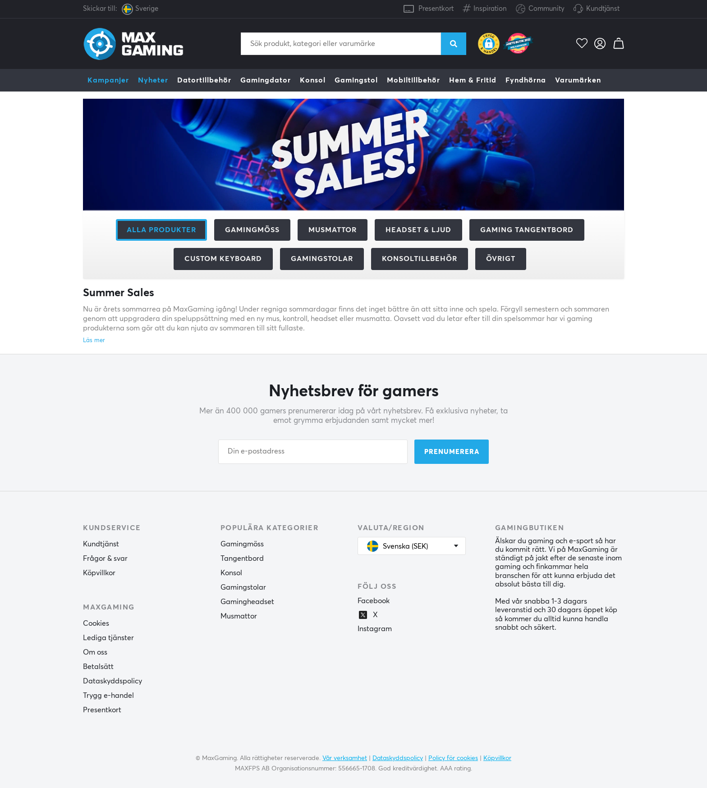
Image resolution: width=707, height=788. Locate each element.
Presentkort (436, 8)
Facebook (374, 601)
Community (540, 9)
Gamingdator (265, 80)
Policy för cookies (453, 758)
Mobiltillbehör (413, 80)
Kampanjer (108, 80)
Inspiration (485, 7)
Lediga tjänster (108, 637)
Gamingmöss (252, 230)
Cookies (96, 623)
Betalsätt (98, 666)
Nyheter (153, 80)
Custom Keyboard (223, 258)
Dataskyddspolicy (112, 681)
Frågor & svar (105, 558)
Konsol (313, 80)
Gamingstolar (322, 258)
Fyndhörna (525, 80)
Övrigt (500, 258)
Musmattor (332, 230)
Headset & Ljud (418, 230)
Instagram (375, 628)
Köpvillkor (99, 573)
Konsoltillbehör (419, 258)
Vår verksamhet (344, 758)
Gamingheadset (247, 601)
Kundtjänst (603, 8)
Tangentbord (242, 558)
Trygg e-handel (108, 695)
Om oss (95, 652)
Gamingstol (356, 80)
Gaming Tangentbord (527, 230)
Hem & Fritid (472, 80)
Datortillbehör (204, 80)
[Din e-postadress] (313, 452)
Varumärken (578, 80)
